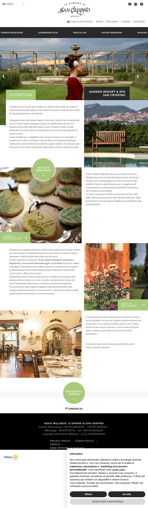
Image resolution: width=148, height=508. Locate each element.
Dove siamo (112, 21)
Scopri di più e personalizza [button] (107, 501)
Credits (55, 444)
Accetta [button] (127, 494)
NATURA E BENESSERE (43, 169)
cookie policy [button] (118, 469)
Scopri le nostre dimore (81, 21)
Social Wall (139, 21)
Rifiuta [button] (88, 494)
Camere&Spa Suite (48, 32)
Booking (142, 32)
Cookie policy (85, 440)
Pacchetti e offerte (74, 393)
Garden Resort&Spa (12, 32)
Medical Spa (79, 32)
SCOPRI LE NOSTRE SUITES (12, 237)
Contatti (126, 21)
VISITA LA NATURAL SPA (129, 305)
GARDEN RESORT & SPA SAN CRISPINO (107, 93)
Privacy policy (60, 440)
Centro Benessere (112, 32)
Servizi (99, 21)
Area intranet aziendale (67, 447)
